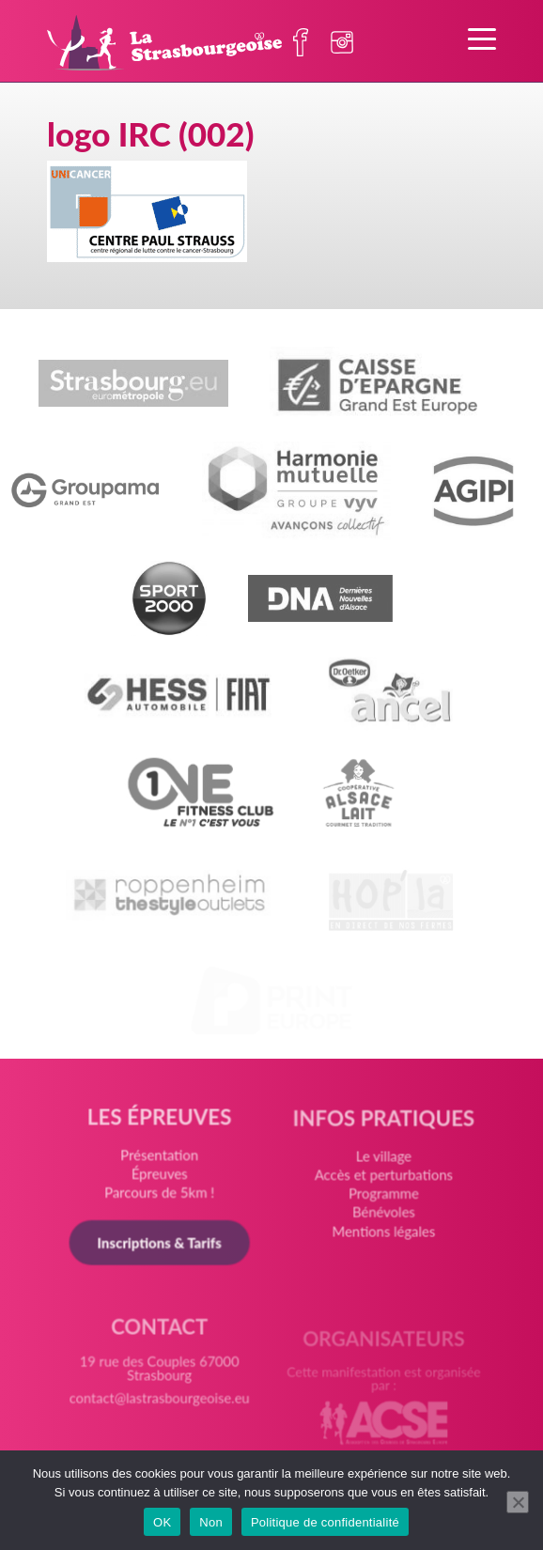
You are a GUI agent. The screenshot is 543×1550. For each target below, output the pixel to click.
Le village (382, 1166)
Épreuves (160, 1178)
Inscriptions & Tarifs (160, 1245)
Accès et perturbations (382, 1184)
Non (211, 1522)
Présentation (160, 1160)
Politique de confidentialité (325, 1522)
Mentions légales (382, 1238)
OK (162, 1522)
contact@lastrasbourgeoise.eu (159, 1406)
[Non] (517, 1502)
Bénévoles (383, 1220)
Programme (382, 1202)
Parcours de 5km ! (160, 1196)
